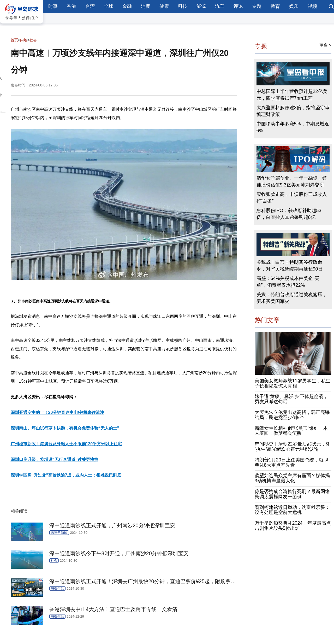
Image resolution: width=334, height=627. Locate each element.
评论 (238, 6)
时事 (53, 6)
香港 (71, 6)
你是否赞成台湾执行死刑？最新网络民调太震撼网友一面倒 (292, 494)
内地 (23, 40)
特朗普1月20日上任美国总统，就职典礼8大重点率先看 (291, 462)
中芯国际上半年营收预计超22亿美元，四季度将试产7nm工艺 (292, 95)
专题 (256, 6)
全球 (108, 6)
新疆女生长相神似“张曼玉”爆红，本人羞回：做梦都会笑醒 (291, 431)
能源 (201, 6)
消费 (145, 6)
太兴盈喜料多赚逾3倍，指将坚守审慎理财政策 (293, 111)
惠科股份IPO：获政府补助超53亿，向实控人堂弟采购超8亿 (289, 214)
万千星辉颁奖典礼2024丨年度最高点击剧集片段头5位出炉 (293, 525)
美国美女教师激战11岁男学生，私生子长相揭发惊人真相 (292, 383)
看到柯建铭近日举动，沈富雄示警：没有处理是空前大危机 (292, 510)
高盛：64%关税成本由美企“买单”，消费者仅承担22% (288, 282)
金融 (127, 6)
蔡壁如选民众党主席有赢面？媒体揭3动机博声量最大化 (292, 478)
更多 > (325, 45)
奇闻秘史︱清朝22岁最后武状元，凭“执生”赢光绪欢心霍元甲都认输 (292, 446)
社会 (33, 40)
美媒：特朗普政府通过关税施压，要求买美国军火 (292, 298)
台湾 (90, 6)
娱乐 (294, 6)
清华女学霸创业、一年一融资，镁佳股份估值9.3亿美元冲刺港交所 (292, 181)
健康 (164, 6)
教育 (275, 6)
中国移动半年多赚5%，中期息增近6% (293, 127)
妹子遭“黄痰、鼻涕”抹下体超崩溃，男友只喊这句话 (291, 399)
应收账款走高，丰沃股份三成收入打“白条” (292, 198)
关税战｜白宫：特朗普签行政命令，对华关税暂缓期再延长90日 (290, 266)
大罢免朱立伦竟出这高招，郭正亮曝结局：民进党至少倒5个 (292, 415)
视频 (312, 6)
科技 (182, 6)
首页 (14, 40)
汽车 (219, 6)
